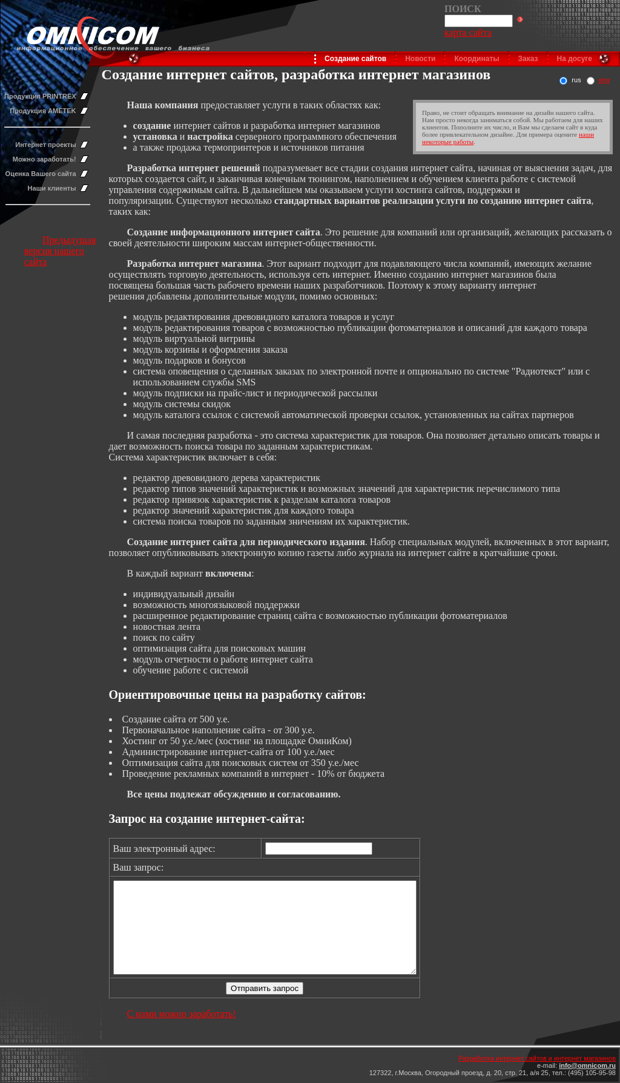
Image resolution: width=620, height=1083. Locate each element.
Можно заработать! (44, 159)
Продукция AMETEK (43, 110)
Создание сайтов (355, 58)
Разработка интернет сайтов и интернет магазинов (537, 1058)
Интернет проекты (45, 144)
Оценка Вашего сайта (40, 173)
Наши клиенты (52, 188)
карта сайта (468, 32)
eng (604, 79)
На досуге (574, 58)
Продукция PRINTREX (40, 96)
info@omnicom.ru (587, 1065)
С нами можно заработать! (181, 1032)
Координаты (476, 58)
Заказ (528, 58)
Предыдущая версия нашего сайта (60, 251)
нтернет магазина (223, 263)
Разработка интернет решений (193, 168)
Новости (420, 58)
